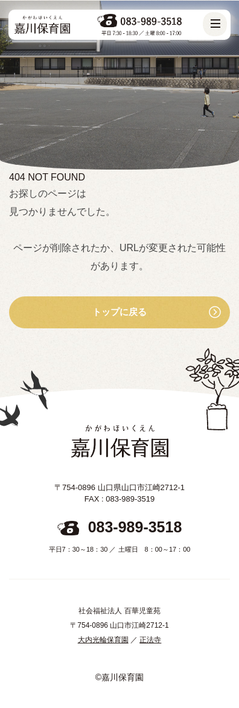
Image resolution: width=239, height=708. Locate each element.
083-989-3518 (135, 526)
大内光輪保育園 (103, 640)
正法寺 (150, 640)
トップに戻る (119, 312)
